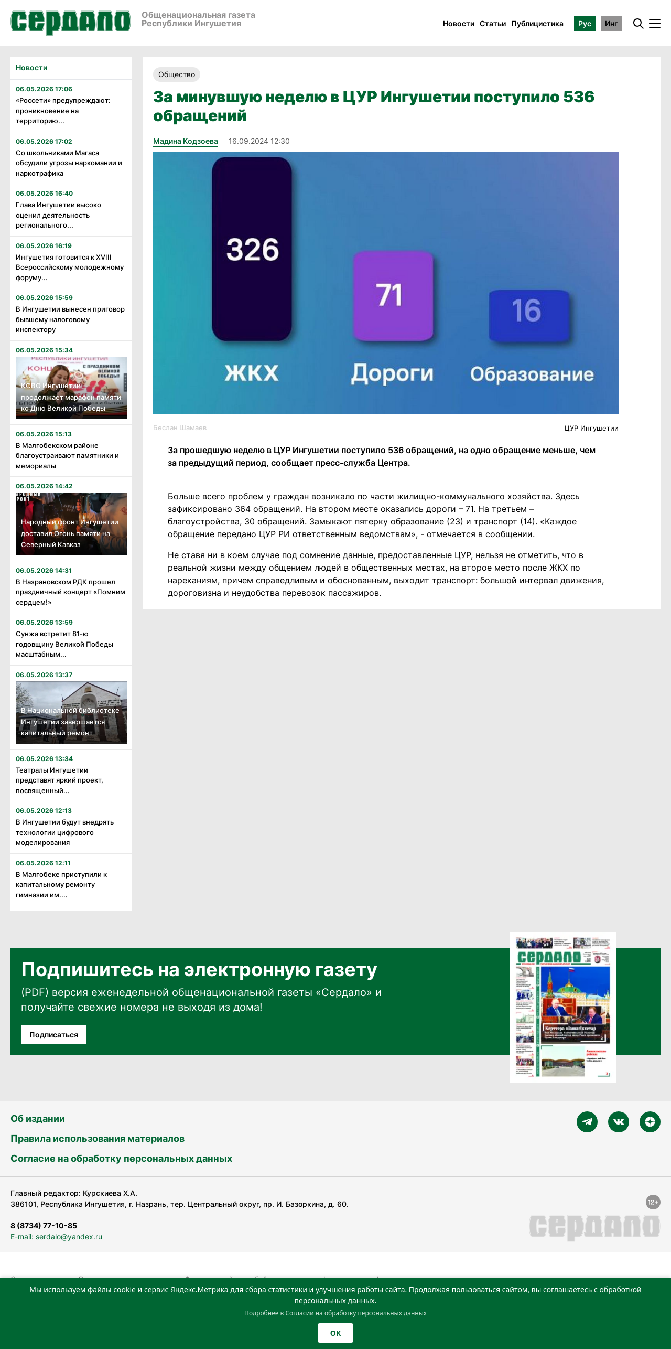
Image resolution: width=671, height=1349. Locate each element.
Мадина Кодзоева (185, 140)
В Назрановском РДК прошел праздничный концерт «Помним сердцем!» (70, 591)
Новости (458, 23)
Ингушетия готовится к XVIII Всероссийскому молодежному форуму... (70, 267)
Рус (584, 23)
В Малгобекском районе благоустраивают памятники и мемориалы (67, 455)
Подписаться (53, 1034)
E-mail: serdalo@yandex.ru (56, 1236)
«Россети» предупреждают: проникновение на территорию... (63, 110)
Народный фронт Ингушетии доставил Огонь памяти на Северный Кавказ (69, 533)
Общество (176, 74)
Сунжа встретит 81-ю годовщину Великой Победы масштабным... (64, 643)
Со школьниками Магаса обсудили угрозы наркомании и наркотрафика (69, 162)
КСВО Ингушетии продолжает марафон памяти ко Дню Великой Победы (71, 396)
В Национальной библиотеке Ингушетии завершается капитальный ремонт (70, 721)
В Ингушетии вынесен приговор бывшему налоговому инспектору (70, 319)
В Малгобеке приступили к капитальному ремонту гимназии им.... (61, 884)
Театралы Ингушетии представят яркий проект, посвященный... (59, 780)
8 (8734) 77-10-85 (43, 1225)
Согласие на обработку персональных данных (121, 1158)
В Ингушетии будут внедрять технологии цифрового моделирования (65, 832)
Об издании (37, 1118)
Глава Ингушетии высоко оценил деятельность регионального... (58, 214)
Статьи (493, 23)
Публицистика (537, 23)
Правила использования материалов (97, 1138)
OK (335, 1333)
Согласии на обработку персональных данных (356, 1313)
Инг (611, 23)
